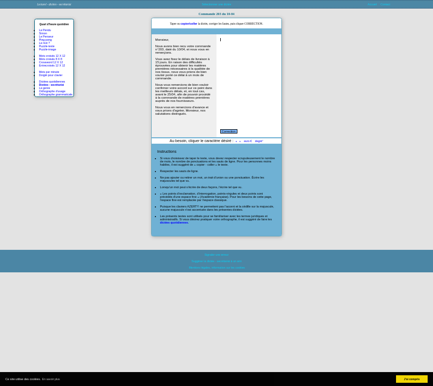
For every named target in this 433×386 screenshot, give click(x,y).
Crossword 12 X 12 (51, 62)
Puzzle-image (47, 49)
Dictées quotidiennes (52, 81)
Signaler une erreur (217, 254)
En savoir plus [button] (51, 379)
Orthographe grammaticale (55, 94)
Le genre (44, 88)
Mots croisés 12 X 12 (52, 55)
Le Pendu (45, 30)
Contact (385, 4)
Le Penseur (46, 36)
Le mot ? (44, 42)
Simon (43, 33)
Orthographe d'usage (52, 91)
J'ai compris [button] (412, 379)
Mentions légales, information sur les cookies (216, 267)
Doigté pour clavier (51, 75)
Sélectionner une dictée (217, 4)
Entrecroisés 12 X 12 (52, 65)
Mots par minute (49, 71)
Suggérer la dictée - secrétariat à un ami (216, 261)
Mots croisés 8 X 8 (50, 59)
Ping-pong (45, 39)
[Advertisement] (379, 42)
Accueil (372, 4)
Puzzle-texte (47, 46)
